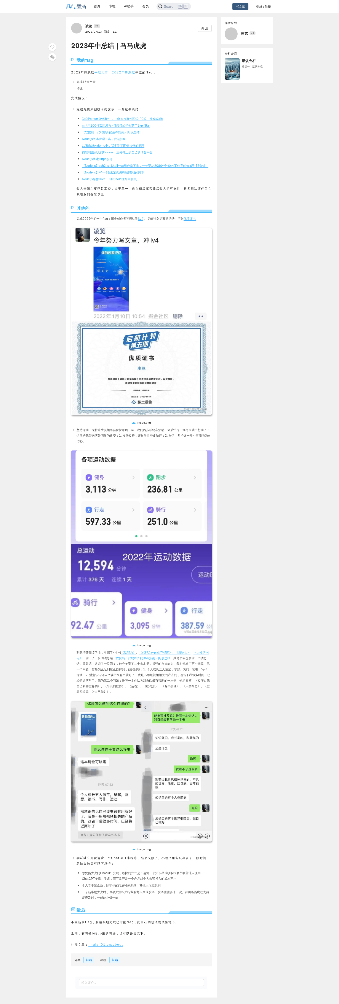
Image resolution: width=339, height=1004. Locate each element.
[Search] (174, 6)
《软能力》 (128, 652)
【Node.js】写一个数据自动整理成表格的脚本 (113, 172)
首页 (97, 6)
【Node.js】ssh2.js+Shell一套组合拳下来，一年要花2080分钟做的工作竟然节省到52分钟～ (145, 165)
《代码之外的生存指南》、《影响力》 (164, 652)
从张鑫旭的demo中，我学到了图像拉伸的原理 (113, 145)
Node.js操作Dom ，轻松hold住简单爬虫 (109, 179)
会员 (145, 6)
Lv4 (140, 218)
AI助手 (129, 6)
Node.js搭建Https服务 (97, 159)
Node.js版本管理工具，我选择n (103, 139)
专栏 (112, 6)
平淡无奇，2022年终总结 (114, 72)
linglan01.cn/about (105, 944)
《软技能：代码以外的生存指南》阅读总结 (110, 132)
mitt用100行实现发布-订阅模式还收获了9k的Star (116, 125)
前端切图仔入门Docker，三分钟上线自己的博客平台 (117, 152)
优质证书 (190, 218)
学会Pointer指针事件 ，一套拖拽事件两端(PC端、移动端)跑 (122, 119)
